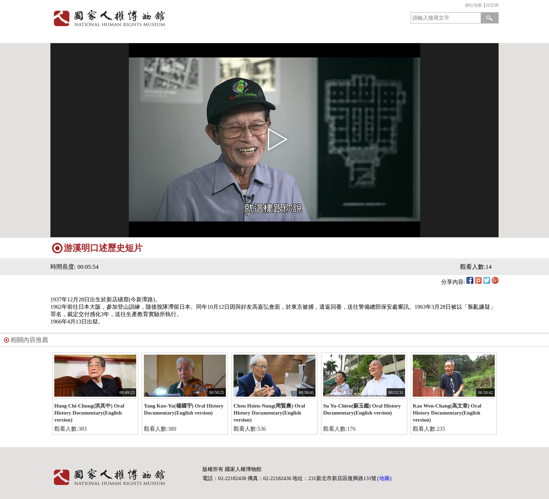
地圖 (384, 478)
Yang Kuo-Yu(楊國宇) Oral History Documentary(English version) (183, 409)
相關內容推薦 (29, 339)
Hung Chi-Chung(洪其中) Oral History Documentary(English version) (89, 413)
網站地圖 (473, 5)
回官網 (492, 5)
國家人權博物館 (160, 18)
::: (463, 6)
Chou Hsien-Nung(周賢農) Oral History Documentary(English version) (269, 413)
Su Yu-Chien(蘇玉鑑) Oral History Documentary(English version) (362, 409)
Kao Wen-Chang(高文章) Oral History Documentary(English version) (447, 413)
